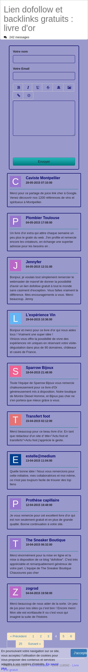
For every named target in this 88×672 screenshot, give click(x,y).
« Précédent (18, 636)
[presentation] (48, 145)
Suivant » (34, 643)
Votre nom (20, 51)
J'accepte (80, 653)
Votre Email (21, 68)
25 (20, 643)
